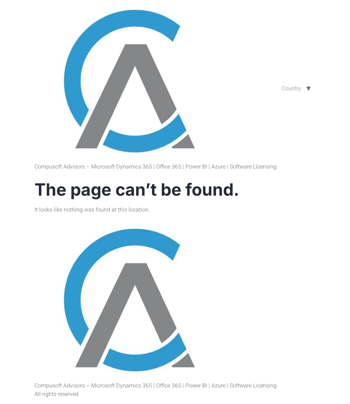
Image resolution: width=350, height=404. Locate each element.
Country (291, 88)
